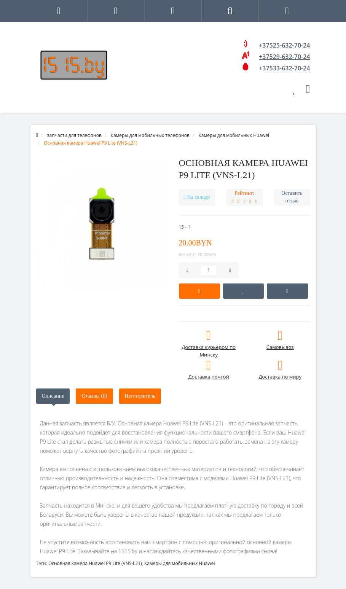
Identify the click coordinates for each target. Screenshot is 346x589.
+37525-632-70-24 (284, 45)
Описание (53, 396)
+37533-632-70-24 (284, 68)
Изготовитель (140, 396)
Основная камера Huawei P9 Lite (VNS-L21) (95, 563)
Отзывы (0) (94, 396)
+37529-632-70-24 (284, 57)
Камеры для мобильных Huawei (179, 563)
